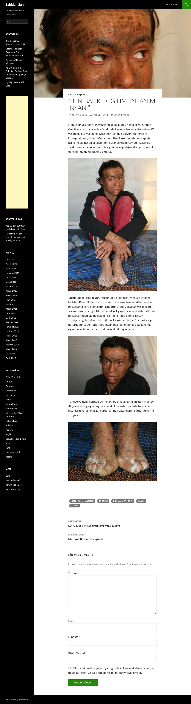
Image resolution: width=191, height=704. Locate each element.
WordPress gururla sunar (18, 699)
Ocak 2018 (11, 281)
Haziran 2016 (12, 331)
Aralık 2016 (11, 304)
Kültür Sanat (12, 408)
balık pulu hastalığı (82, 501)
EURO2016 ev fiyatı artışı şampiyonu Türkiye (112, 523)
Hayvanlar (10, 395)
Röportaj (10, 429)
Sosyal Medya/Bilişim (16, 438)
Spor (8, 443)
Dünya (9, 381)
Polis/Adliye (11, 420)
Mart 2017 (11, 299)
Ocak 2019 (11, 277)
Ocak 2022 (11, 259)
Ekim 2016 (11, 313)
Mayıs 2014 (11, 349)
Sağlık (72, 94)
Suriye (75, 505)
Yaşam (81, 94)
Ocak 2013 (11, 353)
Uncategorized (13, 452)
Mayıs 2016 (11, 335)
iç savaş (103, 501)
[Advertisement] (17, 152)
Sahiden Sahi (15, 4)
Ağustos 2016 (12, 322)
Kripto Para (11, 404)
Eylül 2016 (11, 317)
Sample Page (173, 4)
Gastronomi (11, 390)
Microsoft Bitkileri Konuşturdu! (112, 536)
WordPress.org (13, 489)
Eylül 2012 (11, 358)
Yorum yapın (121, 114)
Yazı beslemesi (13, 480)
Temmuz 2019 (13, 272)
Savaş (141, 501)
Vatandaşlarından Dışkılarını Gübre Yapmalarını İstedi (14, 52)
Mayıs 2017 (11, 295)
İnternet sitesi (77, 652)
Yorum (73, 573)
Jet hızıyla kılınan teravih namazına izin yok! (16, 237)
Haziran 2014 (12, 344)
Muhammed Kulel (123, 501)
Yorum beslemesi (14, 484)
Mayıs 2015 (11, 340)
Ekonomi (10, 386)
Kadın (8, 399)
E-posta (74, 636)
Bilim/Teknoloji (13, 377)
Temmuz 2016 (13, 326)
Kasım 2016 (11, 308)
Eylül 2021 (11, 268)
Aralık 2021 (11, 264)
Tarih (8, 447)
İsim (72, 621)
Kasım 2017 (11, 290)
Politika (9, 425)
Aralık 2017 (11, 286)
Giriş (8, 475)
